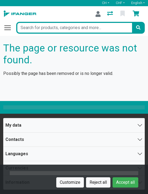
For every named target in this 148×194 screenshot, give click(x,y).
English (136, 3)
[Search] (138, 28)
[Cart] (137, 14)
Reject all (98, 182)
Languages (16, 153)
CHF (119, 3)
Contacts (14, 139)
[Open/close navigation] (9, 27)
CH (104, 3)
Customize (70, 182)
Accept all (125, 182)
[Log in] (98, 14)
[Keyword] (74, 28)
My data (13, 125)
